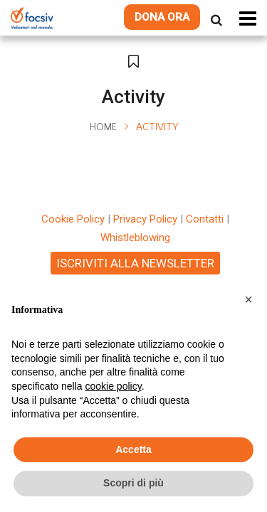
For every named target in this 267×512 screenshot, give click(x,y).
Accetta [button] (133, 449)
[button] (248, 299)
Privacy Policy (145, 219)
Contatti (205, 219)
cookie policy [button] (113, 386)
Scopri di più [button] (133, 483)
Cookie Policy (73, 219)
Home (103, 127)
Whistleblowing (135, 237)
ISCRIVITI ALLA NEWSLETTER (135, 263)
